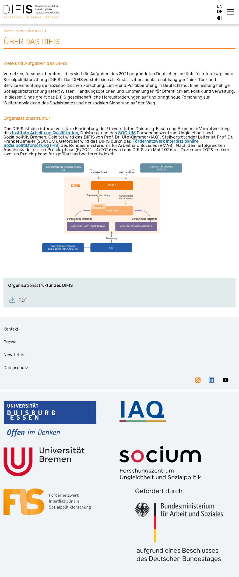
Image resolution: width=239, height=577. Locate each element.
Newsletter (14, 354)
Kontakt (11, 329)
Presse (10, 342)
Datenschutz (16, 367)
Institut (19, 30)
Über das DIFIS (37, 30)
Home (7, 30)
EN (220, 6)
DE (219, 11)
